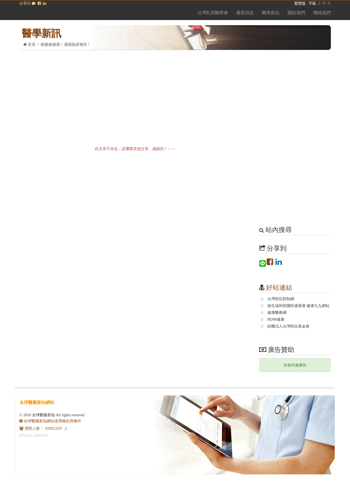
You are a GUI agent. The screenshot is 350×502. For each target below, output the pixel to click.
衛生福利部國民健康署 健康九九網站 (298, 305)
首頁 (29, 44)
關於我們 (296, 12)
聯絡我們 (322, 12)
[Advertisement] (175, 91)
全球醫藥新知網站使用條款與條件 (50, 421)
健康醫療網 (277, 312)
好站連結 (279, 287)
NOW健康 (275, 319)
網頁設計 (26, 435)
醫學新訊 (270, 12)
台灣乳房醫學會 (212, 12)
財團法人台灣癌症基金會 (288, 326)
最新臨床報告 (75, 44)
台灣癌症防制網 (280, 299)
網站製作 (41, 435)
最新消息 (245, 12)
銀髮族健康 (50, 44)
